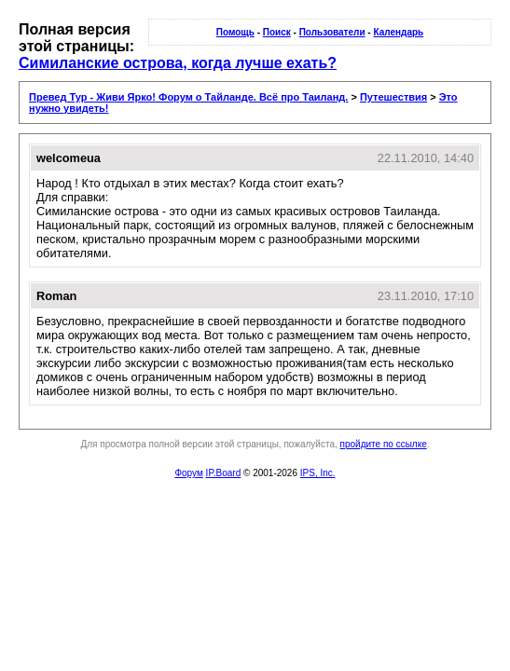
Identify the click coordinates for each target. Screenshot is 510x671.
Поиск (277, 32)
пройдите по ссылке (383, 444)
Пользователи (332, 32)
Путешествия (393, 97)
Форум (188, 473)
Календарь (398, 32)
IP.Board (223, 473)
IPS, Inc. (318, 473)
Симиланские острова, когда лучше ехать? (178, 63)
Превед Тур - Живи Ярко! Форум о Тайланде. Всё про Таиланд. (188, 97)
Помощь (235, 32)
